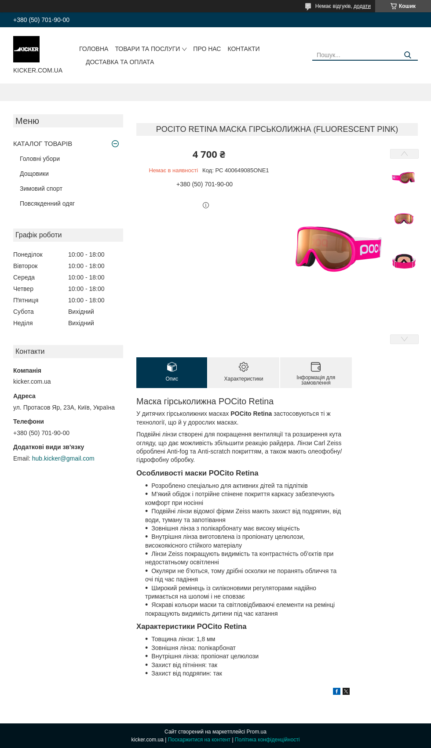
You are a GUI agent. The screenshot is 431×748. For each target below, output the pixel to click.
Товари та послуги (147, 48)
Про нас (207, 48)
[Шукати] (408, 55)
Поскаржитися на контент (199, 740)
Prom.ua (257, 732)
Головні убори (40, 158)
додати (362, 6)
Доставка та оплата (120, 61)
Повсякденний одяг (47, 203)
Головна (93, 48)
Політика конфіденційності (267, 740)
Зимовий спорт (41, 188)
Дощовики (34, 173)
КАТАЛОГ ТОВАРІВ (42, 143)
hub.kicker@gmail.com (63, 458)
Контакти (243, 48)
